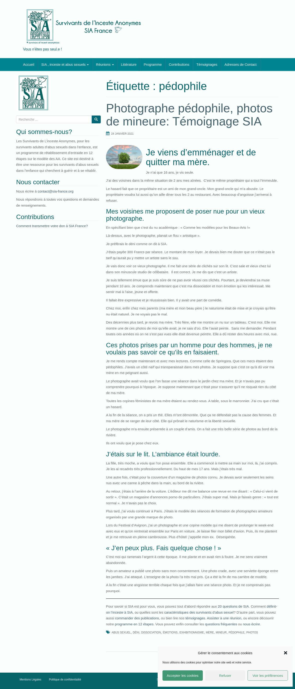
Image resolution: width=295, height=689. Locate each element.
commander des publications (137, 618)
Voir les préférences (267, 675)
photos (252, 632)
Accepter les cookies (183, 675)
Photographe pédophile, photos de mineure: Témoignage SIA (189, 114)
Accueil (28, 64)
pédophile (237, 632)
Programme (153, 64)
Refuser (225, 675)
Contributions (179, 64)
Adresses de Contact (240, 64)
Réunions (105, 64)
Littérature (129, 64)
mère (210, 632)
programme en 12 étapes (134, 624)
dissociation (151, 632)
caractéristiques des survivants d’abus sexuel (199, 612)
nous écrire (251, 624)
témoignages (195, 618)
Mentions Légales (30, 679)
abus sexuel (121, 632)
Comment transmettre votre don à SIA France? (52, 226)
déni (136, 632)
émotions (170, 632)
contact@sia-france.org (55, 191)
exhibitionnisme (192, 632)
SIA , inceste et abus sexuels (65, 64)
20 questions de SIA (233, 606)
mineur (221, 632)
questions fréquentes (221, 624)
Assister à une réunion (224, 618)
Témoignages (206, 64)
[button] (285, 652)
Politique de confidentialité (65, 679)
